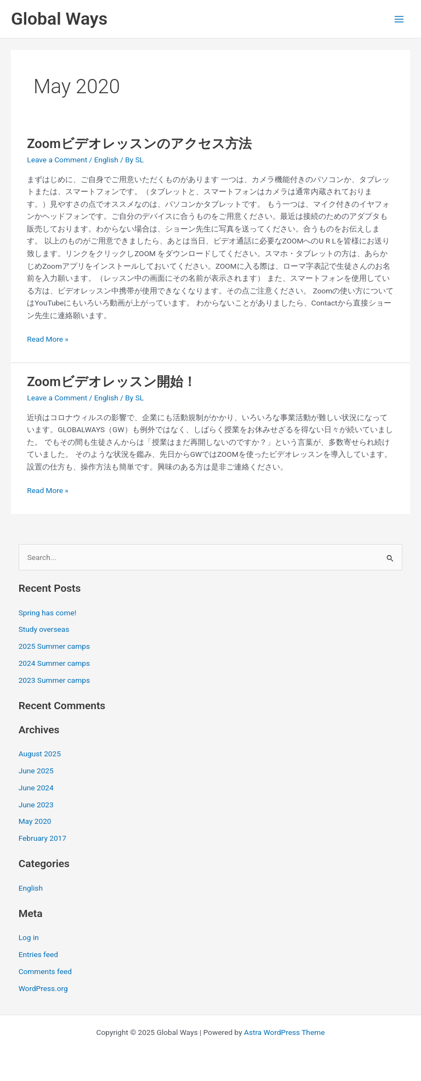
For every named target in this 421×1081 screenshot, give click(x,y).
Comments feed (45, 971)
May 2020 (35, 821)
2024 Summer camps (54, 663)
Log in (29, 937)
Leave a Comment (57, 159)
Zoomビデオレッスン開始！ (111, 381)
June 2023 (36, 804)
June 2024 (36, 787)
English (106, 159)
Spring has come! (48, 612)
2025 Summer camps (54, 646)
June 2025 (36, 770)
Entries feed (38, 954)
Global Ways (59, 18)
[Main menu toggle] (399, 19)
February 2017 (42, 838)
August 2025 (40, 753)
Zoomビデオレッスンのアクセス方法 (139, 143)
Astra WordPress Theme (284, 1032)
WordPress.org (43, 988)
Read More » (48, 338)
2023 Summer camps (54, 680)
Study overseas (44, 629)
